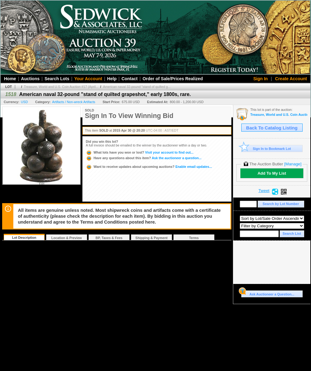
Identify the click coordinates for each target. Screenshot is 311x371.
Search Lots (57, 78)
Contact (129, 78)
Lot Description (24, 237)
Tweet (263, 191)
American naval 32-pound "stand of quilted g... (136, 87)
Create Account (291, 78)
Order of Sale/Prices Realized (172, 78)
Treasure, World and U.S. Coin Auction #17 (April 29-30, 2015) (278, 114)
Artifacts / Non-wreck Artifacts (73, 102)
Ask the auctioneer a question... (143, 158)
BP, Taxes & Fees (109, 238)
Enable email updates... (149, 166)
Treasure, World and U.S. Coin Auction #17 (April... (61, 87)
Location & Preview (66, 238)
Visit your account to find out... (139, 152)
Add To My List (271, 173)
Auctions (30, 78)
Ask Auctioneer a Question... (267, 293)
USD (24, 102)
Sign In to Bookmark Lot (266, 148)
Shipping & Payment (151, 238)
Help (111, 78)
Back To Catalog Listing (272, 127)
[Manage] (293, 164)
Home (10, 78)
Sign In (260, 78)
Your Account (88, 78)
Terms (194, 238)
